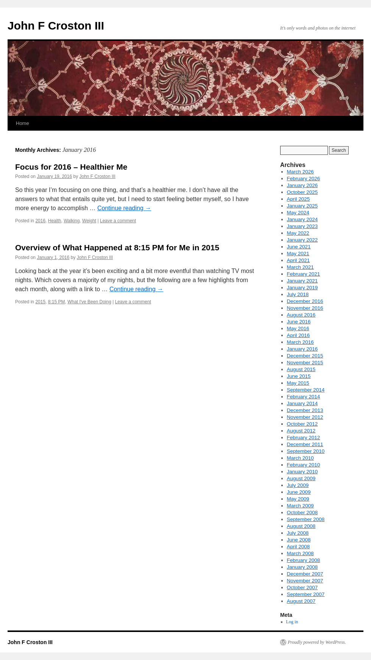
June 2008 (299, 540)
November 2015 (305, 362)
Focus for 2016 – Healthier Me (71, 166)
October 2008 (302, 512)
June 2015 (299, 376)
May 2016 (298, 328)
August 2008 (301, 526)
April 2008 (298, 546)
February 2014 (303, 396)
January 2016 (302, 349)
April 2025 (298, 199)
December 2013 (305, 410)
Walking (72, 220)
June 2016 (299, 322)
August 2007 (301, 601)
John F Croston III (56, 25)
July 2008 (298, 533)
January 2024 (302, 219)
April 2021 (298, 260)
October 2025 (302, 192)
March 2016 (300, 342)
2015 (40, 301)
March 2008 (300, 553)
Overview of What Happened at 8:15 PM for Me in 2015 (117, 247)
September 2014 (306, 390)
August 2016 (301, 315)
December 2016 (305, 301)
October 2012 (302, 424)
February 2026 (303, 178)
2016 (40, 220)
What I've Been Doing (89, 301)
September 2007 (306, 594)
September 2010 (306, 451)
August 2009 (301, 478)
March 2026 (300, 172)
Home (22, 123)
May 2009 (298, 499)
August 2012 (301, 431)
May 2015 (298, 383)
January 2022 (302, 240)
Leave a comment (118, 220)
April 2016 (298, 335)
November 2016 (305, 308)
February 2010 (303, 465)
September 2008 (306, 519)
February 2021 (303, 274)
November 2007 (305, 581)
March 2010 (300, 458)
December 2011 (305, 444)
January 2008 (302, 567)
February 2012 (303, 437)
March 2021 (300, 267)
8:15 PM (56, 301)
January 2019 (302, 287)
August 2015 (301, 369)
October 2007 (302, 587)
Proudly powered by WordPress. (317, 642)
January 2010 (302, 471)
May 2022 (298, 233)
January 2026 (302, 185)
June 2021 (299, 247)
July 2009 (298, 485)
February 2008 (303, 560)
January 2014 (302, 403)
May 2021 (298, 253)
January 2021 (302, 281)
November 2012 (305, 417)
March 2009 (300, 506)
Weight (89, 220)
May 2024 (298, 212)
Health (54, 220)
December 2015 (305, 356)
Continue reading (124, 208)
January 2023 (302, 226)
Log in (292, 621)
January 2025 (302, 206)
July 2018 (298, 294)
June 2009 (299, 492)
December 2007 (305, 574)
